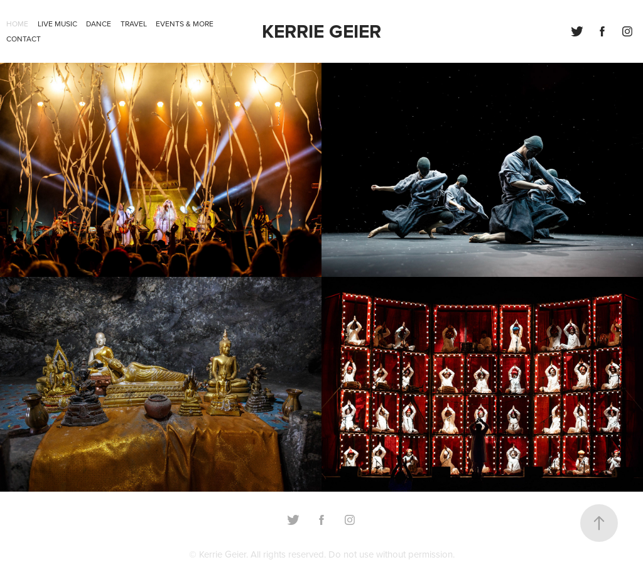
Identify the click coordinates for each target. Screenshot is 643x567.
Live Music (57, 23)
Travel (134, 23)
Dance (98, 23)
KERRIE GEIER (321, 31)
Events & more (184, 23)
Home (17, 23)
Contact (23, 38)
